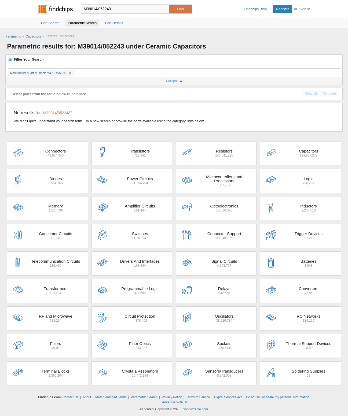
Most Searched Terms (111, 397)
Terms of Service (198, 397)
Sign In (304, 9)
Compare (329, 93)
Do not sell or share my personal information (277, 397)
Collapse (174, 81)
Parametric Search (144, 397)
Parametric (13, 36)
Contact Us (70, 397)
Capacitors (33, 36)
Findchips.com (55, 9)
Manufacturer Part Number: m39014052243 (40, 73)
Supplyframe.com (195, 409)
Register (282, 9)
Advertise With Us (175, 402)
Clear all (311, 93)
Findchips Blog (255, 9)
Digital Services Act (228, 397)
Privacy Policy (172, 397)
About (87, 397)
